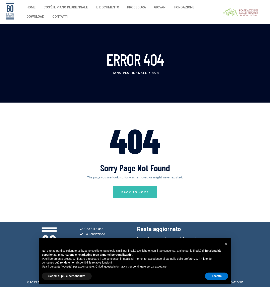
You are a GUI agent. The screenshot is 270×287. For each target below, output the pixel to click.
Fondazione (184, 7)
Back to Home (135, 192)
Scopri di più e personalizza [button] (66, 276)
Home (31, 7)
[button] (226, 244)
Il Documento (107, 7)
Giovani (160, 7)
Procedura (136, 7)
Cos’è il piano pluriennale (66, 7)
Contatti (60, 16)
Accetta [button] (216, 276)
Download (35, 16)
